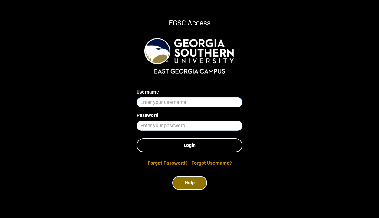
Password (147, 115)
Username (148, 92)
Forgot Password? (167, 163)
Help (190, 183)
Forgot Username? (211, 163)
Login (190, 145)
